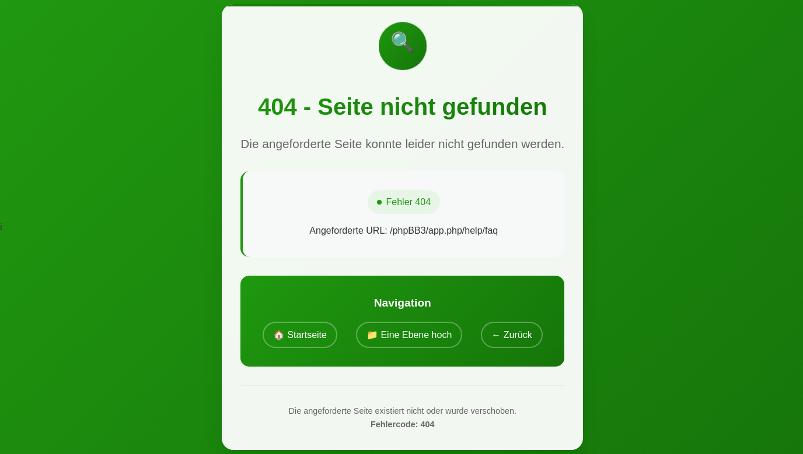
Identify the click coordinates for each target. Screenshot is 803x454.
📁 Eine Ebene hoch (409, 335)
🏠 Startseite (300, 335)
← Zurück (511, 335)
